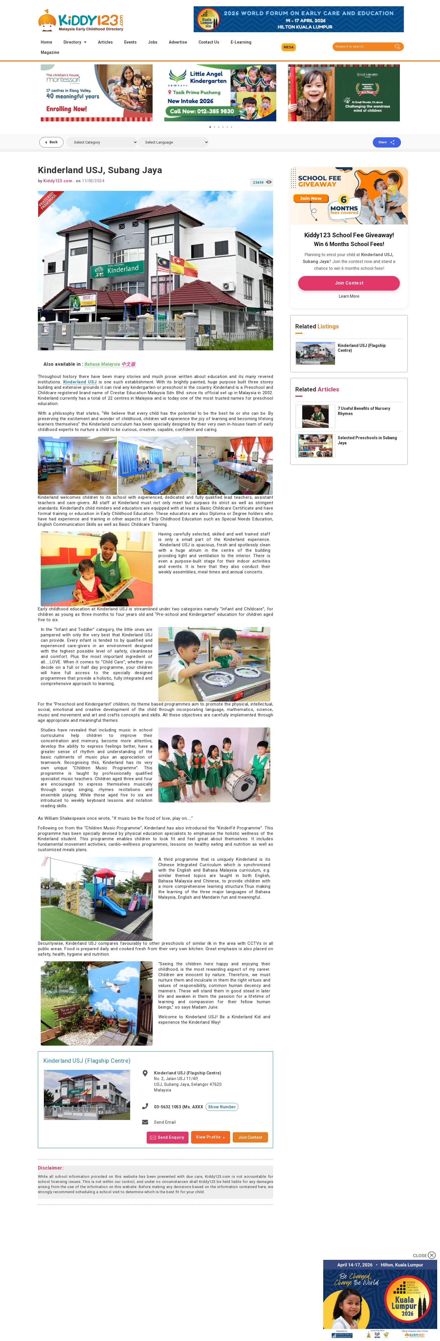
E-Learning (241, 42)
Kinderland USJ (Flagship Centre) (87, 1060)
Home (46, 42)
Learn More (349, 296)
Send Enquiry (171, 1137)
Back (54, 142)
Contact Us (208, 42)
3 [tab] (219, 127)
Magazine (50, 52)
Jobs (152, 42)
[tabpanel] (96, 92)
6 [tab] (231, 127)
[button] (288, 47)
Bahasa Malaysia (102, 364)
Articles (105, 42)
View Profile (208, 1137)
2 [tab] (214, 127)
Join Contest (250, 1137)
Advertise (178, 42)
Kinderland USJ (80, 382)
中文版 (128, 364)
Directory (75, 42)
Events (130, 42)
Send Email (165, 1122)
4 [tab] (223, 127)
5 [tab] (227, 127)
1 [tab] (210, 127)
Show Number (222, 1107)
